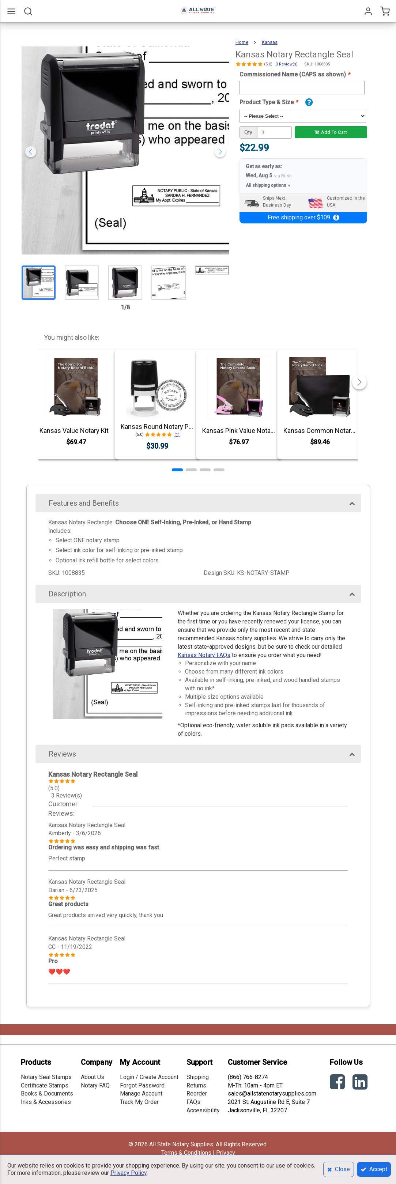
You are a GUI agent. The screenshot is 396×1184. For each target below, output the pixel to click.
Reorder (196, 1093)
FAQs (193, 1101)
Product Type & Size (269, 102)
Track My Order (139, 1101)
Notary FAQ (95, 1085)
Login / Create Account (149, 1077)
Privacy (225, 1152)
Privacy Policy (128, 1172)
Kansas (270, 42)
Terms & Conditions (186, 1152)
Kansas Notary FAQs (204, 655)
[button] (177, 469)
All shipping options (268, 185)
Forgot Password (142, 1085)
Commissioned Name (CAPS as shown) (295, 74)
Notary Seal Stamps (46, 1077)
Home (241, 42)
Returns (196, 1085)
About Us (92, 1077)
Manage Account (141, 1093)
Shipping (197, 1077)
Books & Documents (47, 1093)
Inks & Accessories (46, 1101)
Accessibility (203, 1110)
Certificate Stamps (44, 1085)
